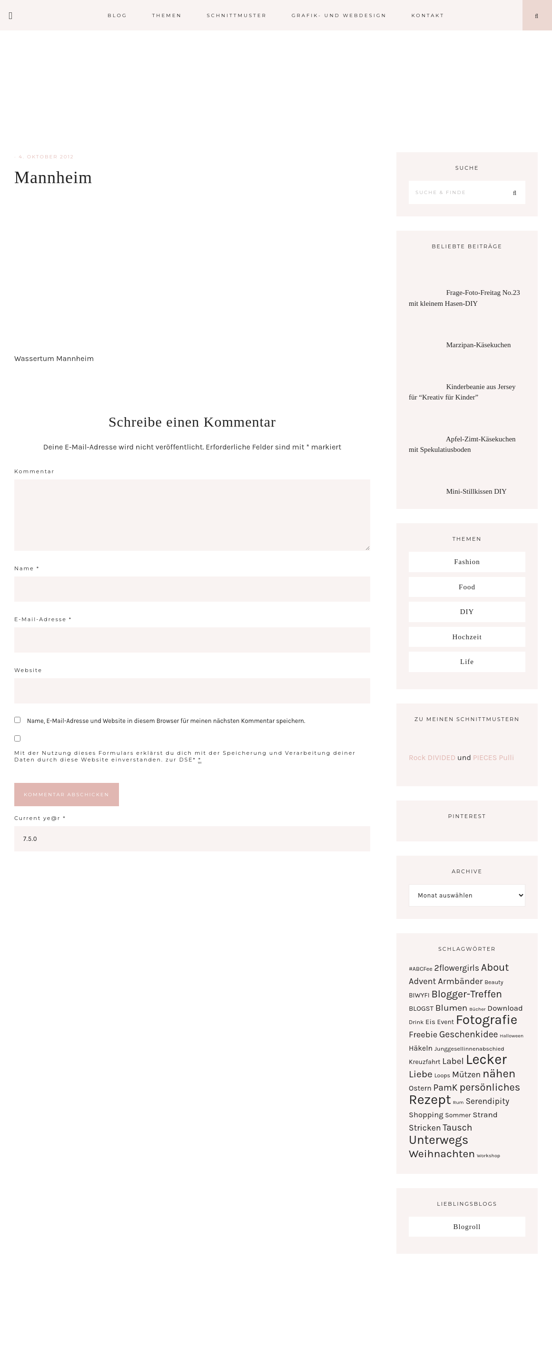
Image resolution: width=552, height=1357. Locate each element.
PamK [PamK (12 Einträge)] (446, 1087)
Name (26, 568)
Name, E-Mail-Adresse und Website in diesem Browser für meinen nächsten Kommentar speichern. (166, 720)
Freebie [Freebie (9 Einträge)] (423, 1034)
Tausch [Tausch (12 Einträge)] (457, 1127)
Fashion (467, 562)
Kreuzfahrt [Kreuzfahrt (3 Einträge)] (424, 1061)
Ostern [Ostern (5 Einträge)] (420, 1088)
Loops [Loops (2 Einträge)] (442, 1075)
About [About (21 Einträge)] (495, 967)
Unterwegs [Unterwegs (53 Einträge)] (438, 1139)
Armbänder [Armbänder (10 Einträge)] (460, 981)
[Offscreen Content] (11, 15)
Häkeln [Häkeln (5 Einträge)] (421, 1048)
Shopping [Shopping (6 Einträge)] (426, 1114)
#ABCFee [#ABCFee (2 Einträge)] (421, 968)
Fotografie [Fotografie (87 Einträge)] (486, 1019)
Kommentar (34, 471)
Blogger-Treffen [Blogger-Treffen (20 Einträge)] (466, 994)
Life (467, 661)
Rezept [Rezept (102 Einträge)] (430, 1099)
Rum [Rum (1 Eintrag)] (458, 1102)
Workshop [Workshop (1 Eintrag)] (488, 1155)
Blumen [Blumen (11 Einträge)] (451, 1008)
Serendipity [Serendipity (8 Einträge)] (487, 1101)
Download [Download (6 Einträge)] (504, 1008)
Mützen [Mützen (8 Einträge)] (466, 1074)
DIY (467, 611)
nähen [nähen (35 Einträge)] (499, 1073)
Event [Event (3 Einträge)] (445, 1021)
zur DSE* (181, 759)
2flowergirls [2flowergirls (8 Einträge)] (456, 968)
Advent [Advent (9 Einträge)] (422, 981)
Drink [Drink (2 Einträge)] (416, 1021)
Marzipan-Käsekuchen (478, 345)
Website (28, 670)
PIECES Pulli (493, 757)
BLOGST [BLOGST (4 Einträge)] (421, 1008)
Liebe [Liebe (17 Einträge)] (421, 1074)
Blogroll (467, 1226)
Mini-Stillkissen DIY (476, 491)
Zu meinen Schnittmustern (467, 719)
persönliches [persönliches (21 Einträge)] (489, 1087)
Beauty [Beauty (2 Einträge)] (493, 982)
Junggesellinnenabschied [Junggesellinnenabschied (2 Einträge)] (469, 1048)
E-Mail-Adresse (43, 619)
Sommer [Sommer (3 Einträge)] (458, 1115)
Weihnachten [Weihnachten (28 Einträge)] (442, 1153)
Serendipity (276, 90)
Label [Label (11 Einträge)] (453, 1061)
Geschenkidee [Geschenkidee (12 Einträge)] (468, 1034)
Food (467, 587)
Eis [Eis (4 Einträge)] (430, 1021)
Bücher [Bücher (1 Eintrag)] (477, 1009)
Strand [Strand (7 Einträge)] (485, 1114)
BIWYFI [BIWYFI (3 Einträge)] (419, 995)
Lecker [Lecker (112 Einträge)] (486, 1059)
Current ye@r (40, 818)
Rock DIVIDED (432, 757)
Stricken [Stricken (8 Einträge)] (425, 1127)
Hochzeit (467, 637)
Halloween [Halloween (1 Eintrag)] (511, 1036)
